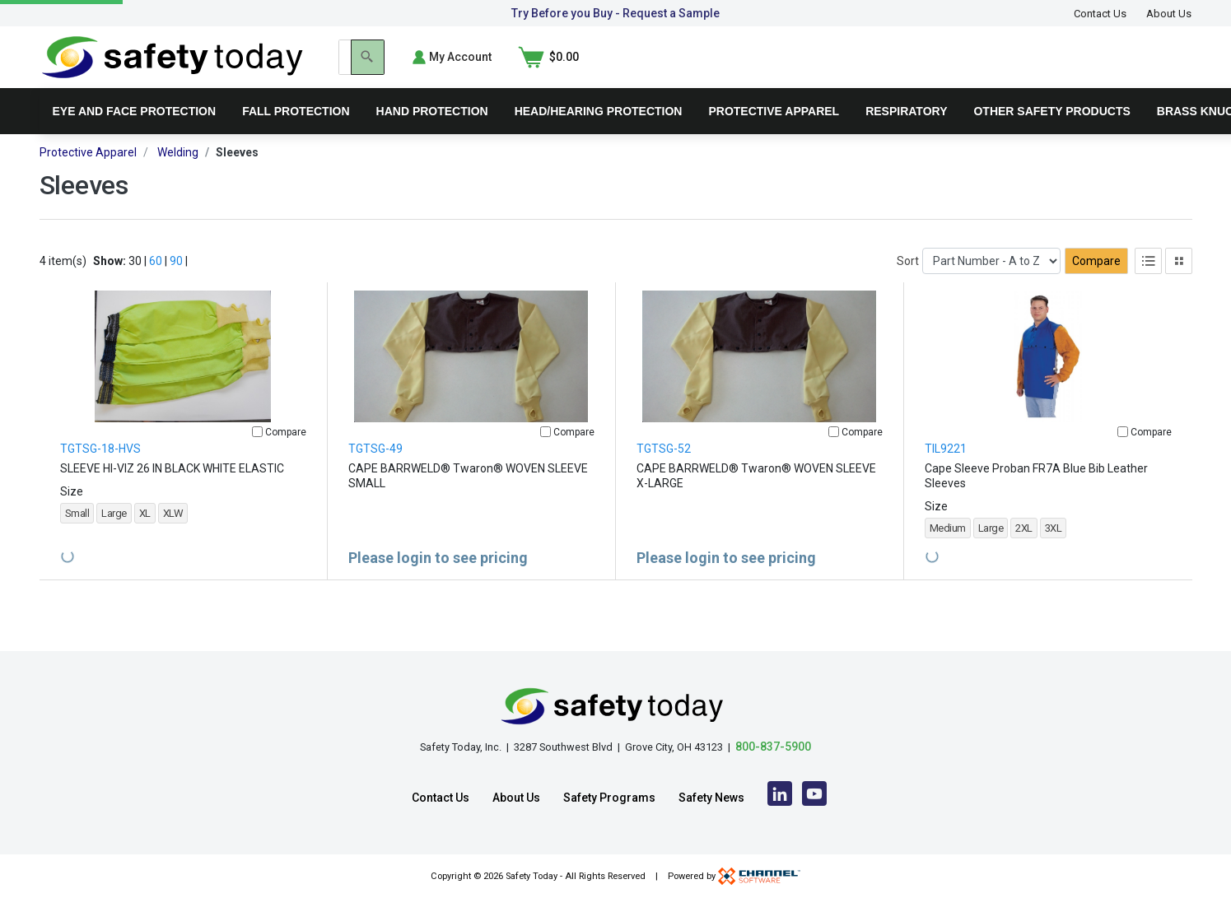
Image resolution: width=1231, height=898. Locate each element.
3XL (1053, 552)
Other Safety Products (1051, 135)
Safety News (711, 797)
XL (145, 537)
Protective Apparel (773, 135)
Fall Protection (295, 135)
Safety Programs (609, 797)
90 (176, 284)
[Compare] (257, 455)
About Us (1168, 13)
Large (114, 537)
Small (77, 537)
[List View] (1148, 285)
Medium (948, 552)
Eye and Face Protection (135, 135)
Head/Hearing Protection (599, 135)
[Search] (946, 69)
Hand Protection (432, 135)
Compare (1096, 284)
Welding (177, 176)
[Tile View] (1178, 285)
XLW (173, 537)
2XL (1024, 552)
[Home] (172, 68)
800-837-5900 (773, 746)
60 (155, 284)
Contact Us (1100, 13)
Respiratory (906, 135)
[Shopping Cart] (1161, 69)
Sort (908, 284)
